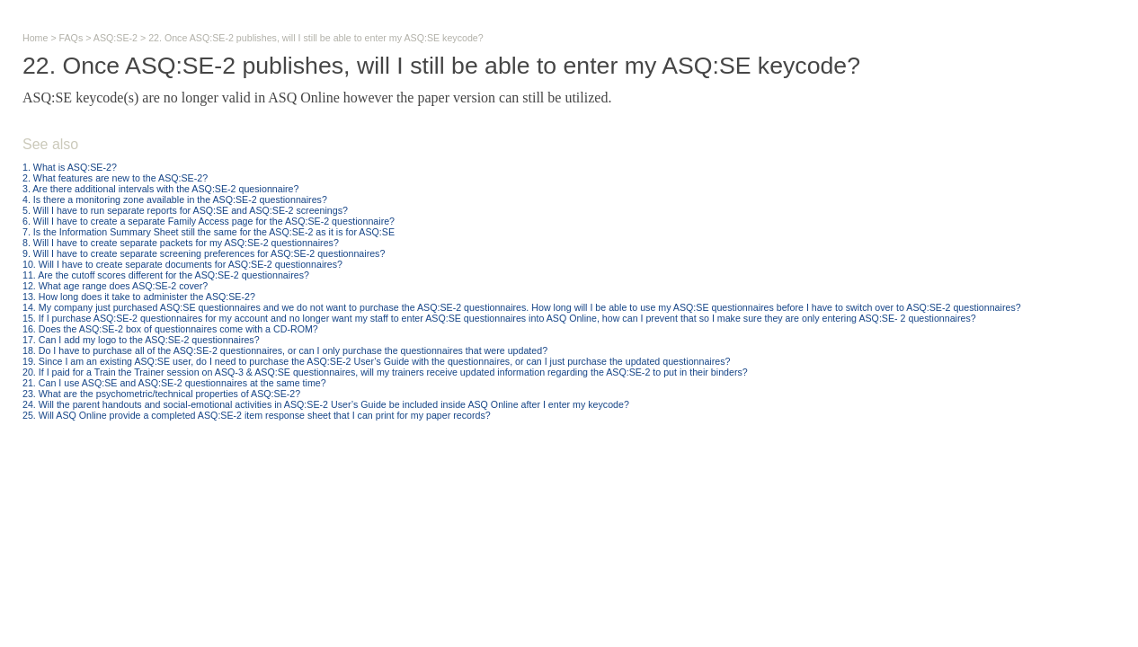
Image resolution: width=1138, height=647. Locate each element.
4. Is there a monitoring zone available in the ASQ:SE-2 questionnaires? (174, 199)
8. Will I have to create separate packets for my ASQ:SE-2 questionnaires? (180, 242)
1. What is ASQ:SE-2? (69, 167)
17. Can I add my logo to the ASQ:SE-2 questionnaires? (141, 339)
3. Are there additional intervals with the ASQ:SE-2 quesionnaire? (160, 188)
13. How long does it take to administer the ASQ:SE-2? (138, 296)
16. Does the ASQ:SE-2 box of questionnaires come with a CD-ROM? (170, 329)
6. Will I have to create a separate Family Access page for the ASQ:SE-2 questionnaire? (208, 221)
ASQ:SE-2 (115, 37)
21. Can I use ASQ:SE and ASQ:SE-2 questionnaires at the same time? (174, 382)
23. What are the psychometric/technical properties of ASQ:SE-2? (161, 393)
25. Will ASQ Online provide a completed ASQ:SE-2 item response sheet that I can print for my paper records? (256, 415)
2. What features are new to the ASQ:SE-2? (115, 178)
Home (35, 37)
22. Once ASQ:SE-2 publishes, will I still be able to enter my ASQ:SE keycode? (316, 37)
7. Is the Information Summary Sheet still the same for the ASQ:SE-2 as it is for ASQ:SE (208, 231)
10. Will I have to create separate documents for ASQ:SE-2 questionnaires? (182, 264)
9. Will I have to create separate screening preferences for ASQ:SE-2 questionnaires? (203, 253)
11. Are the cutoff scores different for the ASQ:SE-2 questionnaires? (165, 275)
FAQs (71, 37)
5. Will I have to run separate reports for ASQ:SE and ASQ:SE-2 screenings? (185, 210)
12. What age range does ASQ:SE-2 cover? (115, 285)
